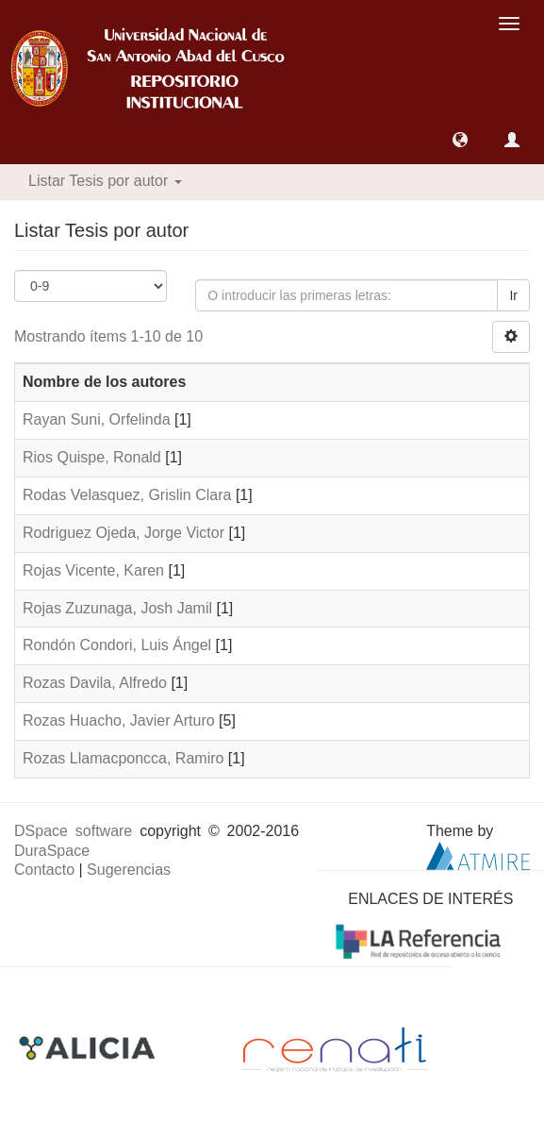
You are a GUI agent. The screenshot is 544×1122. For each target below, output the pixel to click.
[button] (460, 140)
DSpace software (73, 831)
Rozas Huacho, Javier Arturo (119, 720)
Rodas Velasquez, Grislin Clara (127, 495)
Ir (513, 295)
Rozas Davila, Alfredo (95, 683)
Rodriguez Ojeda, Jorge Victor (123, 533)
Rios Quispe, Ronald (92, 457)
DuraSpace (52, 851)
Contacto (44, 870)
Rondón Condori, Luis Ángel (117, 645)
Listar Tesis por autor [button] (105, 181)
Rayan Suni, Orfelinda (97, 419)
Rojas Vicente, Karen (93, 570)
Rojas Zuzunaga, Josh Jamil (117, 608)
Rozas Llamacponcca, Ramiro (123, 758)
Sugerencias (129, 870)
